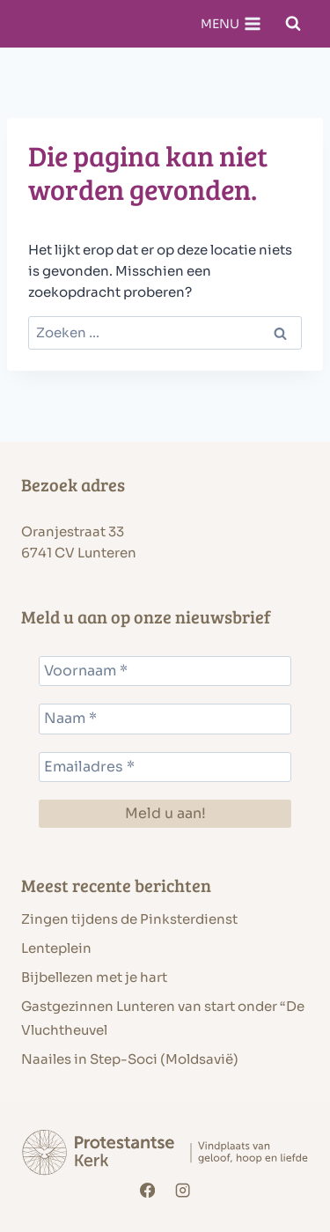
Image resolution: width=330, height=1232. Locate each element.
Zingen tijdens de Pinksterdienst (129, 919)
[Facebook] (147, 1191)
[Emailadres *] (165, 767)
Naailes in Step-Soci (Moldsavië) (129, 1059)
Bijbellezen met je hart (94, 977)
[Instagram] (182, 1191)
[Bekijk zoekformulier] (293, 24)
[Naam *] (165, 719)
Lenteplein (56, 948)
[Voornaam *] (165, 671)
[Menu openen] (230, 24)
